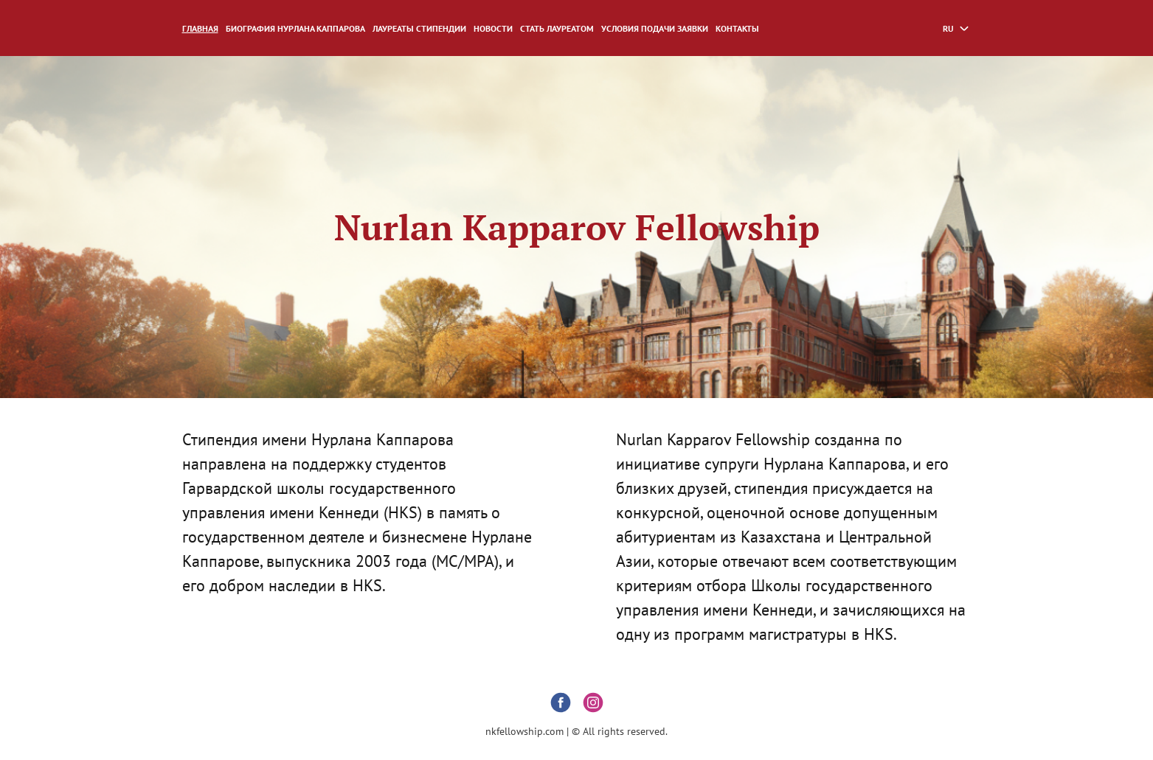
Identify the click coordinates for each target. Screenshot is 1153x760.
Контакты (737, 28)
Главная (200, 28)
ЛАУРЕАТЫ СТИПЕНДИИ (419, 28)
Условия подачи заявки (654, 28)
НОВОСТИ (493, 28)
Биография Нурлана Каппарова (295, 28)
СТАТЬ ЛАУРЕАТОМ (557, 28)
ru (948, 28)
